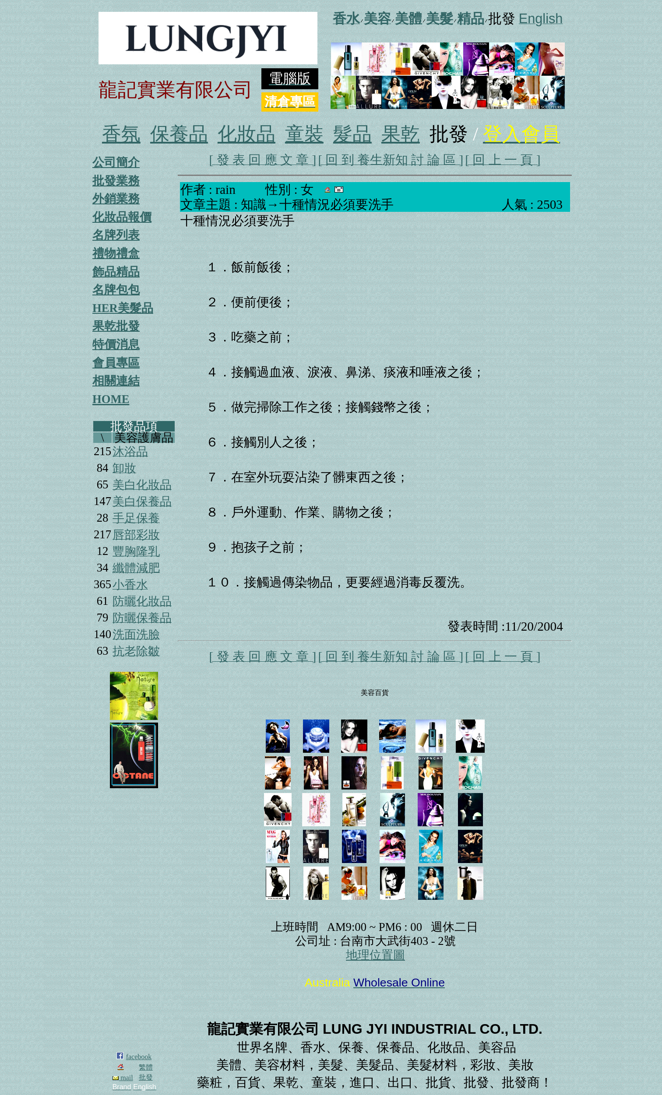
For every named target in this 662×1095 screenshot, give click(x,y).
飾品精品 (116, 271)
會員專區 (116, 362)
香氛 (121, 134)
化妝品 (246, 134)
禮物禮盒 (116, 253)
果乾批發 (116, 326)
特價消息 (116, 344)
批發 (146, 1077)
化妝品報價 (121, 217)
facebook (139, 1056)
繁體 (146, 1067)
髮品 (352, 134)
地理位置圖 (375, 955)
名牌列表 (116, 235)
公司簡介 (116, 162)
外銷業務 (116, 198)
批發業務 (116, 180)
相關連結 (116, 380)
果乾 (400, 134)
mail (123, 1077)
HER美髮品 (122, 308)
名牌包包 (116, 289)
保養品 (179, 134)
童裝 (304, 134)
